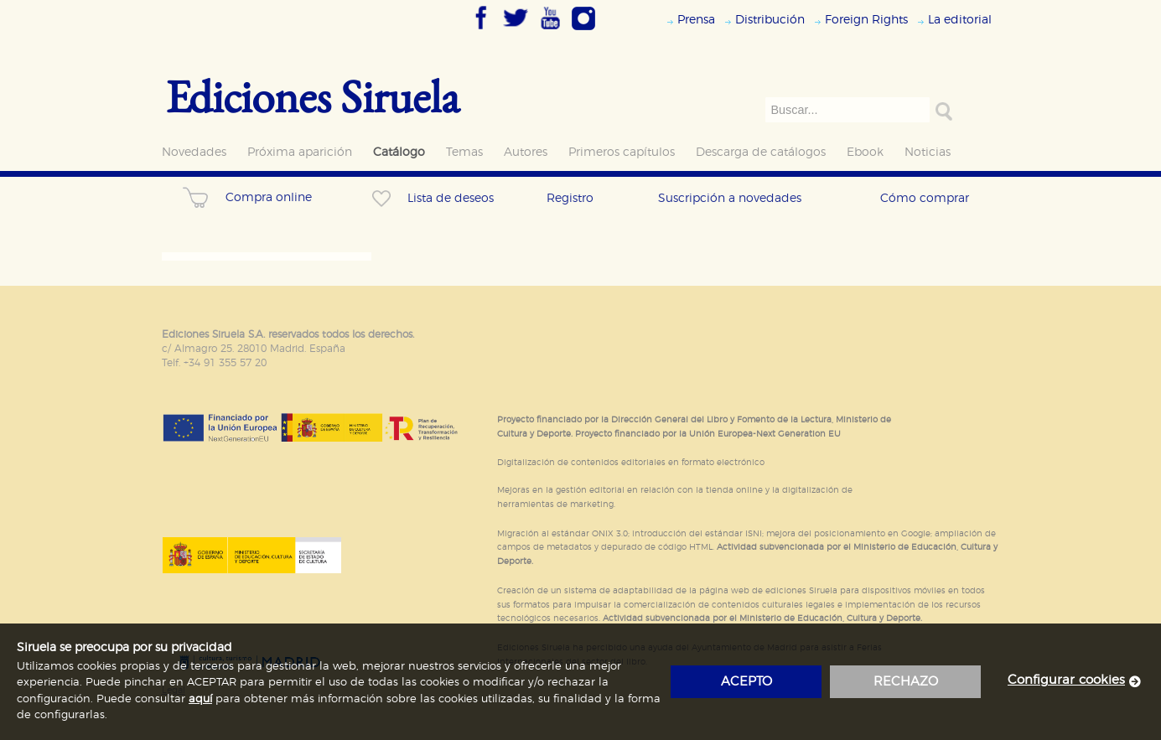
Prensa (696, 19)
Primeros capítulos (621, 152)
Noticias (927, 152)
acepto (746, 681)
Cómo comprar (924, 198)
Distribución (770, 19)
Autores (525, 152)
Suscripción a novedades (729, 198)
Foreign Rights (866, 19)
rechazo (905, 681)
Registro (570, 198)
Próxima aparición (299, 152)
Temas (464, 152)
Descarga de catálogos (761, 152)
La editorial (960, 19)
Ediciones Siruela (312, 96)
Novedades (194, 152)
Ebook (865, 152)
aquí (200, 699)
